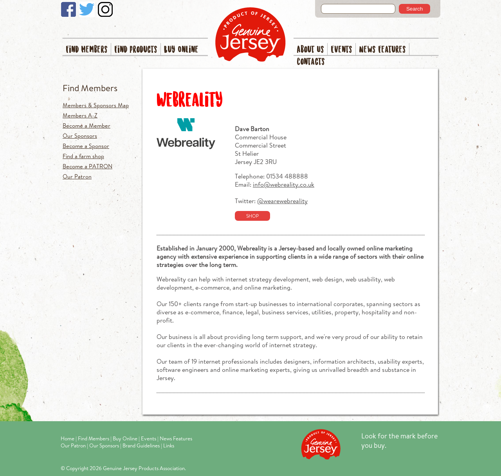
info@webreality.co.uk (283, 184)
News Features (382, 49)
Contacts (311, 62)
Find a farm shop (83, 156)
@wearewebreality (282, 201)
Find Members (87, 49)
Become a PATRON (87, 166)
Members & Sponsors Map (96, 105)
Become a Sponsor (86, 146)
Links (168, 445)
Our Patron (77, 176)
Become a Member (86, 125)
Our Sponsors (80, 135)
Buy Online (181, 49)
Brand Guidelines (141, 445)
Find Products (135, 49)
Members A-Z (80, 115)
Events (341, 49)
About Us (310, 49)
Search (414, 9)
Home (67, 438)
